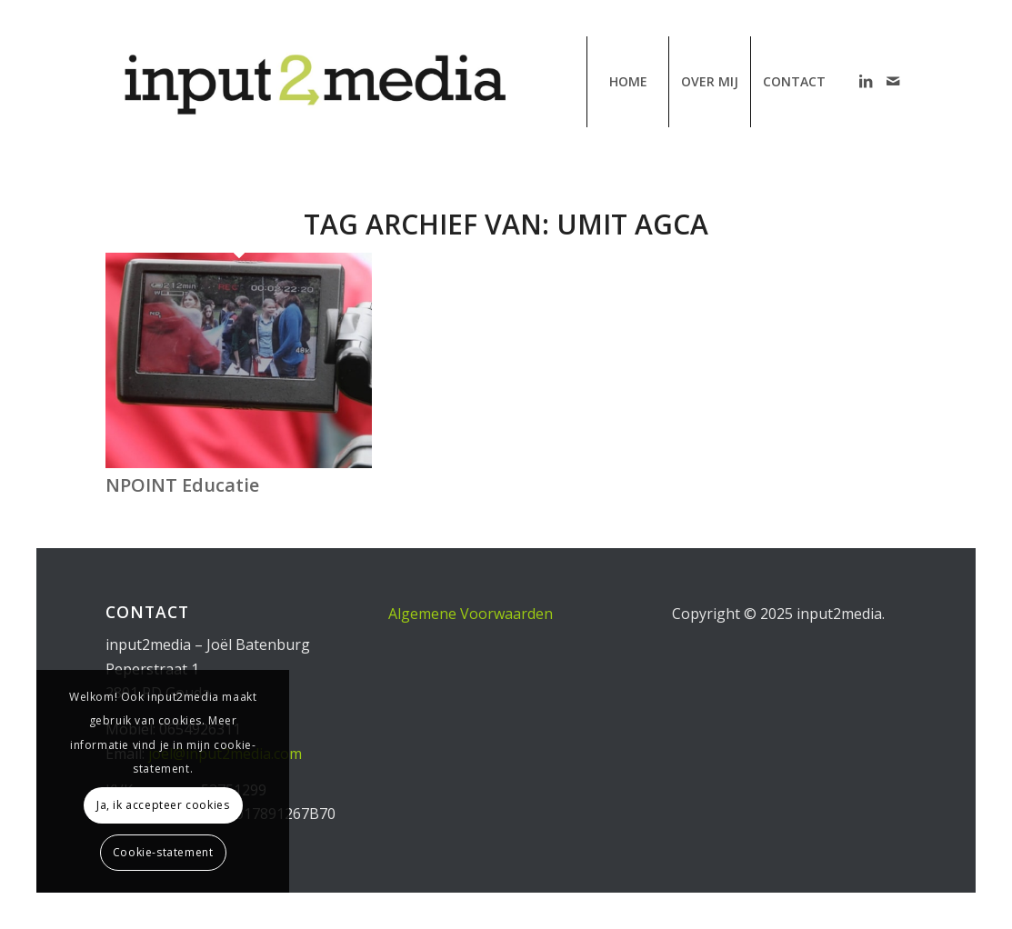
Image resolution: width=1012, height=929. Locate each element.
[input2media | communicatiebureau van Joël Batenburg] (312, 81)
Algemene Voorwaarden (470, 614)
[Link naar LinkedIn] (865, 81)
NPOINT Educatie (182, 485)
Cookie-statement (163, 852)
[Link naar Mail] (893, 81)
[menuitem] (627, 81)
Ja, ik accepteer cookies (162, 805)
